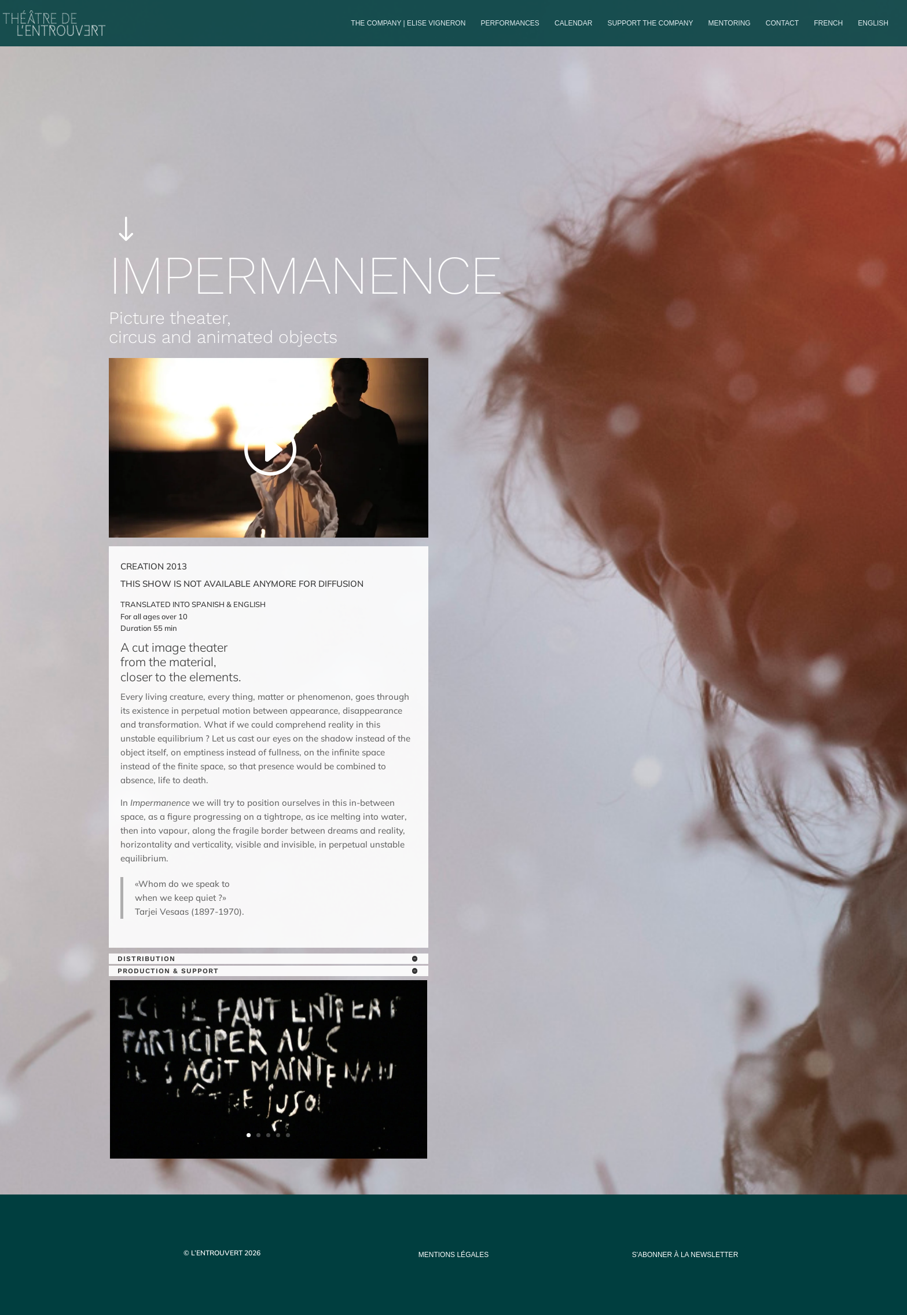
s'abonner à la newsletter (685, 1255)
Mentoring (729, 23)
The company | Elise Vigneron (408, 23)
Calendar (573, 23)
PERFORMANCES (510, 23)
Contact (782, 23)
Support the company (650, 23)
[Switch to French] (828, 32)
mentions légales (453, 1255)
